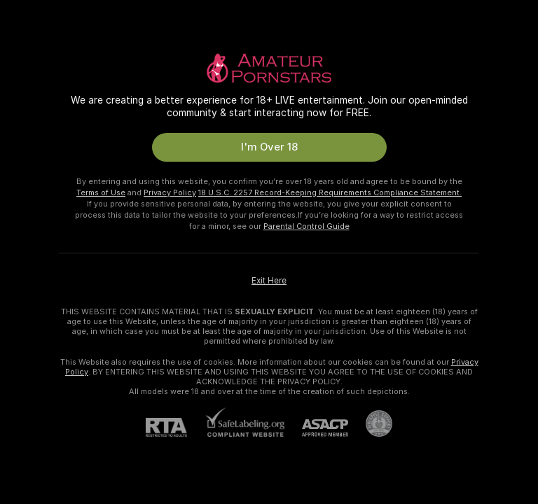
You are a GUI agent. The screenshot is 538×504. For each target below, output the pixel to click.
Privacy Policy (170, 192)
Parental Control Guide (306, 226)
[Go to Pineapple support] (370, 423)
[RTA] (175, 427)
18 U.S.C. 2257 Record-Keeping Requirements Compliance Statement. (330, 192)
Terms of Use (100, 192)
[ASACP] (316, 428)
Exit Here (269, 281)
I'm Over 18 (269, 147)
